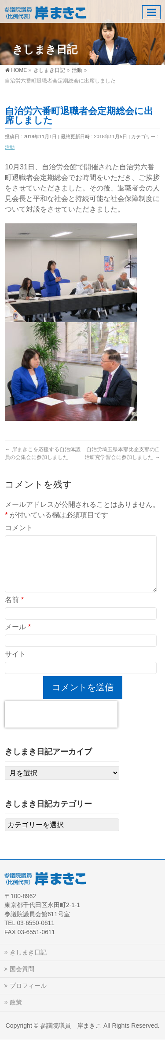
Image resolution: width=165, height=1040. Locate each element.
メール (18, 627)
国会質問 (22, 968)
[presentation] (61, 714)
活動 (10, 147)
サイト (15, 654)
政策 (16, 1002)
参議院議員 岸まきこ (71, 1025)
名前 (14, 599)
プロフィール (28, 985)
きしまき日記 (28, 952)
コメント (19, 527)
